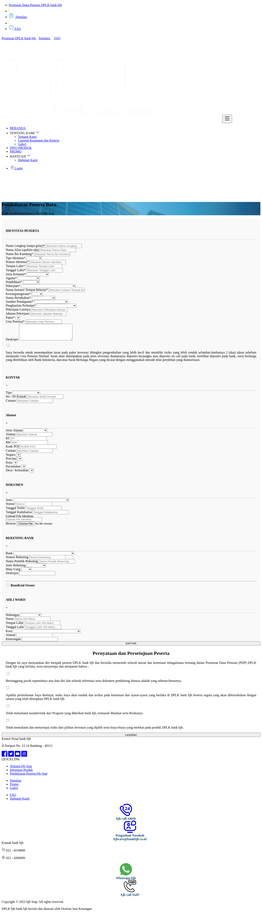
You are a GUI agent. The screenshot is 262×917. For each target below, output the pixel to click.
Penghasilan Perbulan (21, 305)
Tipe (9, 395)
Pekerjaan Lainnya (18, 309)
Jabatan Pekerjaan (17, 313)
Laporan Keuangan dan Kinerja (38, 140)
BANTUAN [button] (20, 156)
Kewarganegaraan (18, 294)
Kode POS (13, 449)
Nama (10, 621)
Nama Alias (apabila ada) (22, 250)
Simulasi (18, 17)
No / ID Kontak (16, 399)
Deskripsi (12, 342)
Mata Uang (13, 572)
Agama (11, 278)
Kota (9, 465)
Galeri (22, 144)
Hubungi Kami (28, 160)
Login (16, 168)
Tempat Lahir (15, 266)
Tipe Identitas (15, 258)
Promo (14, 787)
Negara (10, 457)
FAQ (15, 29)
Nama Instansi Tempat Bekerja (27, 289)
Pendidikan (14, 282)
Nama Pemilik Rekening (22, 564)
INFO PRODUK (21, 148)
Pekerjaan (13, 286)
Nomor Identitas (17, 262)
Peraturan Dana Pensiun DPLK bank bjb (35, 5)
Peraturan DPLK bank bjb (19, 38)
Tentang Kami (27, 136)
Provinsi (11, 461)
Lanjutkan (131, 737)
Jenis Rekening (16, 568)
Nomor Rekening (17, 560)
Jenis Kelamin (16, 274)
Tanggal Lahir (16, 270)
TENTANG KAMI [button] (25, 133)
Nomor (10, 507)
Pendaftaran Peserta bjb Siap (28, 776)
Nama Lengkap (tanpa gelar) (25, 245)
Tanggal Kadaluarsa (19, 515)
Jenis (9, 503)
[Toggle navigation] (227, 119)
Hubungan (12, 618)
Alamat (10, 437)
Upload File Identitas (19, 519)
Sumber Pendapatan (20, 301)
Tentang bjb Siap (21, 769)
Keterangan (13, 642)
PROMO (15, 151)
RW (8, 445)
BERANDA (18, 128)
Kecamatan (13, 469)
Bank (9, 556)
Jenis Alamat (14, 433)
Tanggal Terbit (15, 511)
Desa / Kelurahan (17, 473)
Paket (10, 317)
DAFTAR (131, 646)
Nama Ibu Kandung (19, 254)
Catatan (11, 403)
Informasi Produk (21, 773)
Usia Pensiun (15, 321)
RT (8, 441)
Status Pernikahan (18, 297)
